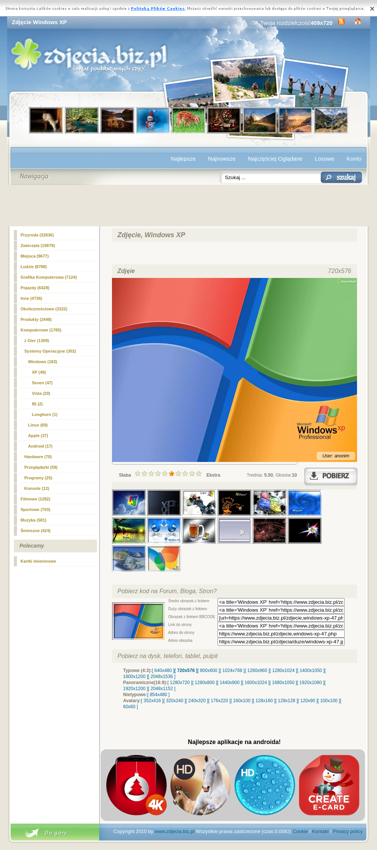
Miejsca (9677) (35, 256)
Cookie (300, 831)
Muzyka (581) (33, 520)
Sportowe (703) (36, 509)
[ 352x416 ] (152, 700)
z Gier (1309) (37, 340)
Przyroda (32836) (37, 235)
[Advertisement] (188, 205)
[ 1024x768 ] (232, 670)
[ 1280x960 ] (257, 670)
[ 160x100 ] (242, 700)
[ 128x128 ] (286, 700)
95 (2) (37, 404)
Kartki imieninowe (38, 561)
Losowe (324, 158)
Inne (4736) (31, 298)
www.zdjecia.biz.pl (175, 831)
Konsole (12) (37, 488)
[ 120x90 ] (308, 700)
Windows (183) (42, 361)
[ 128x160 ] (264, 700)
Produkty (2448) (36, 319)
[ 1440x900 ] (229, 682)
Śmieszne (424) (36, 530)
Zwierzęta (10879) (38, 245)
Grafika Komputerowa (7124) (49, 277)
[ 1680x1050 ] (283, 682)
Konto (353, 158)
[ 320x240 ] (174, 700)
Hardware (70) (38, 456)
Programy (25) (38, 478)
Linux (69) (38, 425)
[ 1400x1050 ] (311, 670)
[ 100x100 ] (329, 700)
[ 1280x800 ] (204, 682)
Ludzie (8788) (34, 266)
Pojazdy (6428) (35, 287)
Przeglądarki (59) (41, 467)
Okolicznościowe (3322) (44, 309)
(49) (39, 372)
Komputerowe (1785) (41, 330)
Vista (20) (41, 393)
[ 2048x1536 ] (162, 676)
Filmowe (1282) (36, 499)
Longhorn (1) (45, 414)
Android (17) (40, 446)
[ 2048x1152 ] (162, 688)
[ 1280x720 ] (179, 682)
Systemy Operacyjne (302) (50, 351)
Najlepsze (183, 158)
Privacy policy (348, 831)
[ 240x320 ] (197, 700)
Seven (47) (42, 383)
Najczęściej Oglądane (275, 158)
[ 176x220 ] (219, 700)
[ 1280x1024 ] (283, 670)
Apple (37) (38, 435)
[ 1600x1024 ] (256, 682)
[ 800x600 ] (209, 670)
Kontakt (320, 831)
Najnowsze (222, 158)
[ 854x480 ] (158, 694)
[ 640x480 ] (163, 670)
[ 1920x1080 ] (311, 682)
